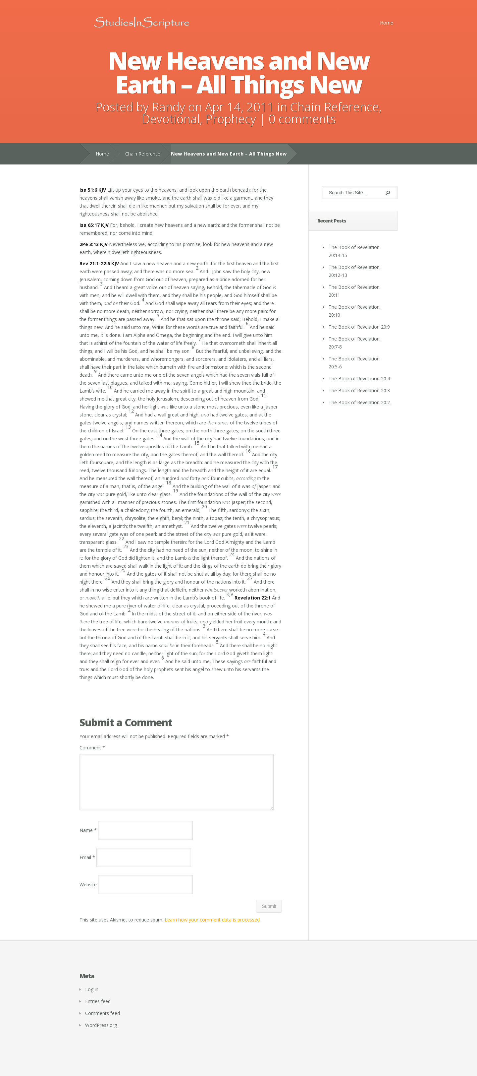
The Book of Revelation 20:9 (359, 327)
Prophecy (230, 119)
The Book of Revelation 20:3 (359, 390)
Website (88, 892)
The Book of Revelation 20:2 (359, 402)
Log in (91, 997)
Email (87, 865)
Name (88, 838)
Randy (168, 107)
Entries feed (98, 1009)
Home (386, 23)
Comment (92, 747)
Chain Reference (334, 107)
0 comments (302, 119)
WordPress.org (101, 1033)
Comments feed (102, 1021)
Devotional (170, 119)
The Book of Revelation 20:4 (359, 378)
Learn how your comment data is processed (212, 927)
